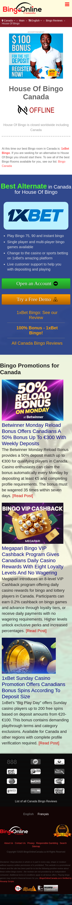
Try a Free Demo (35, 299)
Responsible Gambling (47, 843)
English (35, 20)
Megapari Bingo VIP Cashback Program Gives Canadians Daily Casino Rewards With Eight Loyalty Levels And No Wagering (32, 560)
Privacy (30, 843)
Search (63, 843)
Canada (8, 20)
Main (21, 20)
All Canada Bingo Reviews (37, 344)
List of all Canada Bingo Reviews (36, 801)
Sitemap (36, 846)
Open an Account (36, 283)
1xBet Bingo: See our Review (37, 317)
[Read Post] (22, 496)
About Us (8, 843)
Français (43, 814)
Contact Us (20, 843)
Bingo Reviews (54, 20)
